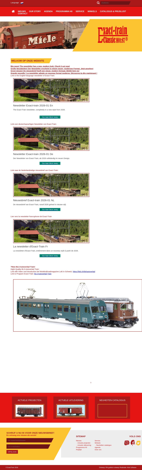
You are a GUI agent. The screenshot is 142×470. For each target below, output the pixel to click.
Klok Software (131, 467)
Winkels (98, 443)
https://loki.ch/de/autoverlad (84, 272)
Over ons (98, 450)
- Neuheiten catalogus (103, 445)
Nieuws (79, 441)
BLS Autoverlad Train (43, 274)
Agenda (97, 447)
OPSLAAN (12, 452)
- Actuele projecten (83, 443)
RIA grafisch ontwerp (112, 467)
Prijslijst (79, 450)
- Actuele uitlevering (84, 445)
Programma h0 (81, 447)
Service (97, 441)
